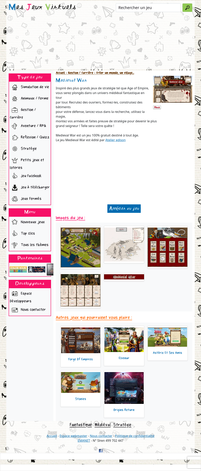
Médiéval (103, 425)
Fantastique (81, 425)
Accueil (60, 73)
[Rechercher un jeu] (148, 7)
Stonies (80, 399)
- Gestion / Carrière (79, 73)
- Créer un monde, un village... (113, 73)
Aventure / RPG (28, 126)
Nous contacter (28, 310)
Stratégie (23, 149)
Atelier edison (115, 140)
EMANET (84, 440)
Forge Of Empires (80, 359)
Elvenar (124, 358)
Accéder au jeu (124, 208)
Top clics (22, 234)
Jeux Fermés (25, 199)
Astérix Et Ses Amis (167, 353)
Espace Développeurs (21, 296)
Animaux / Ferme (29, 99)
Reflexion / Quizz (30, 138)
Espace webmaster (73, 436)
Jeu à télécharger (30, 188)
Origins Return (123, 410)
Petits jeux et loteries (27, 162)
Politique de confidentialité (134, 436)
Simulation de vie (29, 87)
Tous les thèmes (29, 245)
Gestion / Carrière (23, 112)
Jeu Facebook (25, 176)
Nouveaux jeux (27, 222)
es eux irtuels (42, 7)
